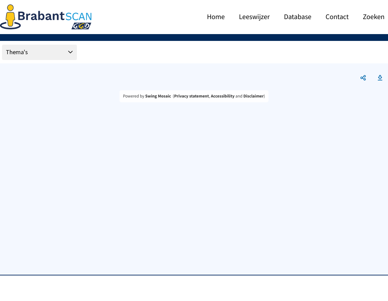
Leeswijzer (254, 17)
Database (297, 17)
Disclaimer (253, 96)
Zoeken (374, 17)
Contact (337, 17)
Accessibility (223, 96)
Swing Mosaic (158, 96)
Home (216, 17)
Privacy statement (191, 96)
